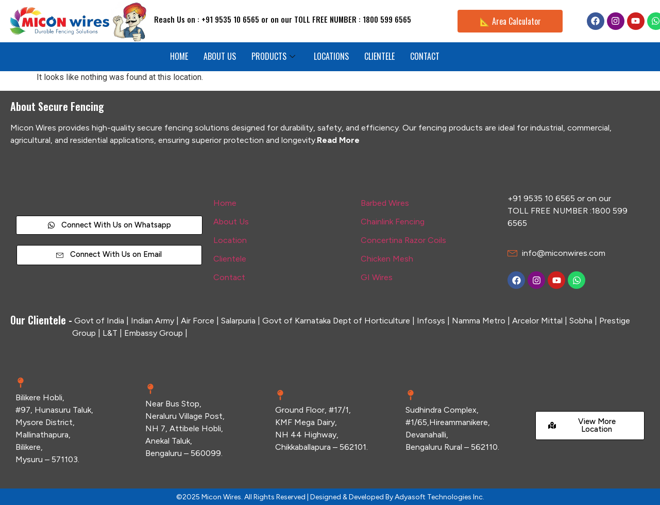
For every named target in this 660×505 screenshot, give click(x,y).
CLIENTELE (379, 56)
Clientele (229, 259)
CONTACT (424, 56)
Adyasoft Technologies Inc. (439, 497)
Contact (229, 277)
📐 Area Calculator (510, 21)
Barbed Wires (385, 203)
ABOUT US (220, 56)
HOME (179, 56)
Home (224, 203)
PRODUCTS (273, 56)
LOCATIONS (331, 56)
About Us (231, 221)
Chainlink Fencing (393, 221)
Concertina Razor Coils (403, 240)
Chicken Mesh (387, 259)
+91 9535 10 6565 (541, 198)
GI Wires (377, 277)
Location (230, 240)
